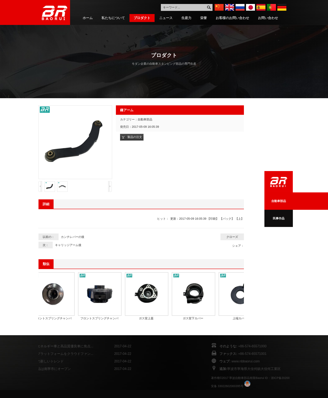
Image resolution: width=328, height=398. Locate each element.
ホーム (88, 18)
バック (227, 226)
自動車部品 (278, 201)
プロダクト (142, 18)
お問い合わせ (268, 18)
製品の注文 (134, 145)
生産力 (186, 18)
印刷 (213, 226)
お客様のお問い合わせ (232, 18)
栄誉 (203, 18)
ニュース (166, 18)
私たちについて (113, 18)
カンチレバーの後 (72, 244)
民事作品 (278, 218)
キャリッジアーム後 (68, 253)
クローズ (232, 244)
